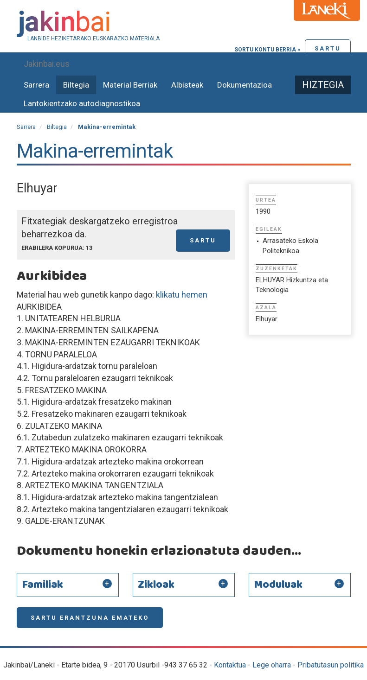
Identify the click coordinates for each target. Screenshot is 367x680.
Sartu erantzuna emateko (90, 617)
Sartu (328, 48)
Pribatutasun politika (330, 665)
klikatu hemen (180, 294)
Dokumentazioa (244, 84)
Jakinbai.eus (47, 64)
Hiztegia (323, 84)
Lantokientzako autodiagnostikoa (82, 103)
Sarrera (36, 84)
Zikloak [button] (156, 585)
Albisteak (187, 84)
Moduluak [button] (278, 585)
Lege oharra (271, 665)
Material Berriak (130, 84)
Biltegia (76, 84)
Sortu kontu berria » (267, 49)
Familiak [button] (42, 585)
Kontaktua (230, 665)
